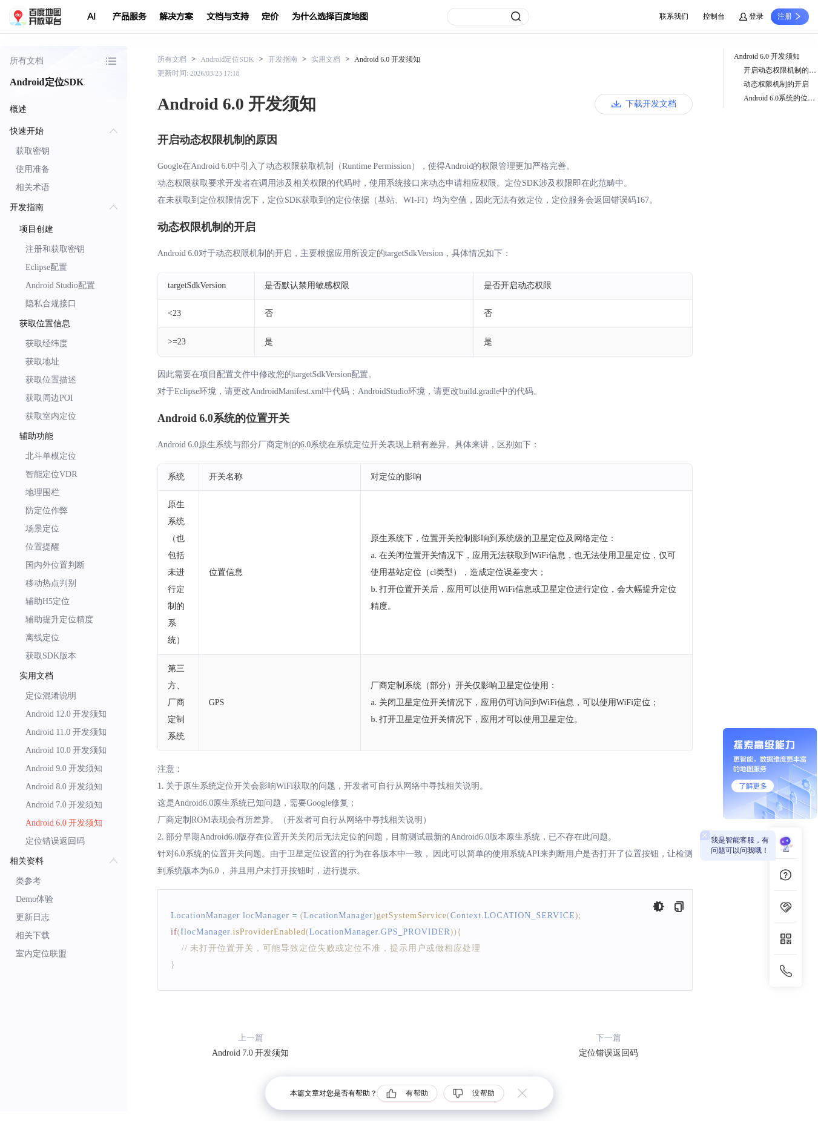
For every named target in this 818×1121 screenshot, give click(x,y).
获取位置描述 (50, 379)
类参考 (28, 881)
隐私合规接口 (50, 303)
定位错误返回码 (55, 841)
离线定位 (42, 637)
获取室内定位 (50, 416)
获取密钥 (33, 151)
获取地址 (42, 361)
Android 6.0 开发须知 (63, 822)
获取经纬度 (46, 343)
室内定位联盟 (41, 953)
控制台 (714, 16)
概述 (18, 109)
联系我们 (673, 16)
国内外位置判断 (55, 565)
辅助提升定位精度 (59, 619)
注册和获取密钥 (55, 249)
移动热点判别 (50, 583)
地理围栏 (42, 492)
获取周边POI (49, 398)
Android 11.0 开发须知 (66, 732)
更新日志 (33, 917)
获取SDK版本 (50, 655)
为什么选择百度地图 (330, 17)
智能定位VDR (51, 474)
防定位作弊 (46, 510)
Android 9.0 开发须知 (63, 768)
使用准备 (33, 169)
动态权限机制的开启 (776, 84)
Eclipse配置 (46, 267)
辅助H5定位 (47, 601)
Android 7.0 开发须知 (63, 804)
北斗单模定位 (50, 456)
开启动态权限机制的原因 (781, 70)
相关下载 (33, 935)
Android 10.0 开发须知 (66, 750)
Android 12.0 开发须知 (66, 713)
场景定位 (42, 528)
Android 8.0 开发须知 (63, 786)
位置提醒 (42, 546)
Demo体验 (34, 899)
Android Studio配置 (60, 285)
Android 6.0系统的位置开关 (781, 98)
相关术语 (33, 187)
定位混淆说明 (50, 695)
